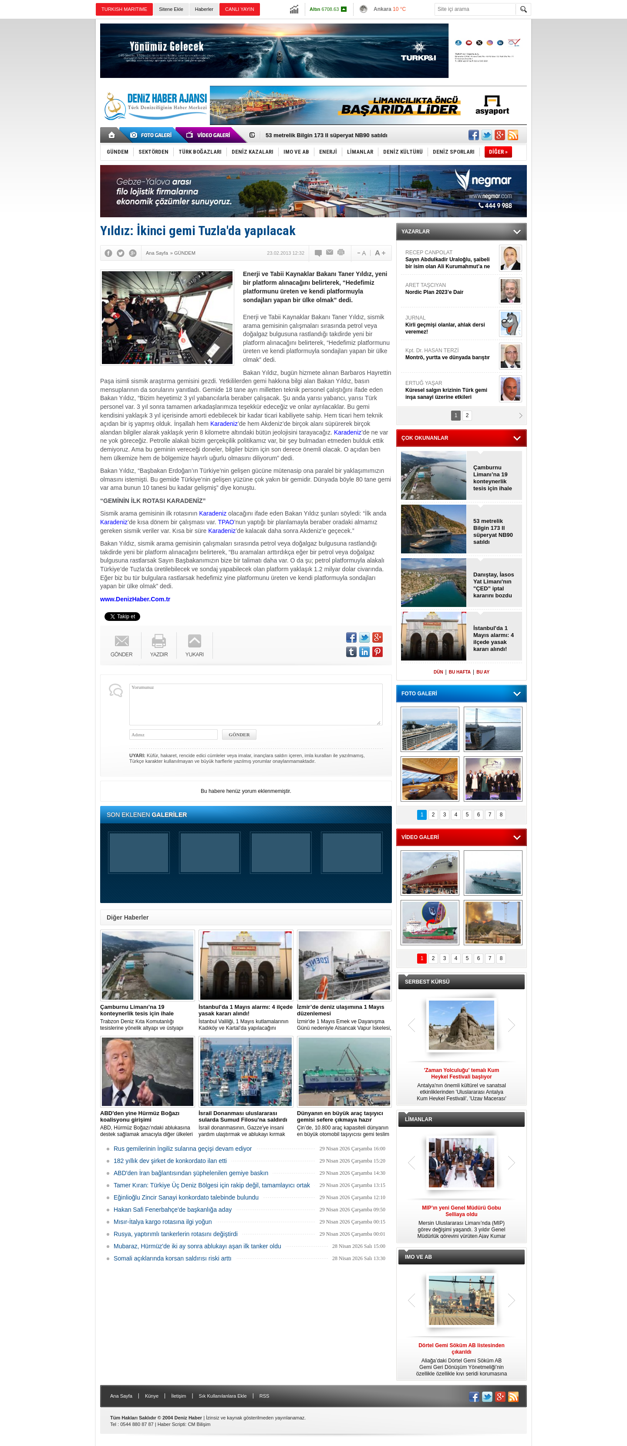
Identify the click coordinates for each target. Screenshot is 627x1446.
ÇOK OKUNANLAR (424, 438)
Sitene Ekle (171, 9)
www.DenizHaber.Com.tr (135, 599)
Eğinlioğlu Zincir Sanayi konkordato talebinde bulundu (186, 1197)
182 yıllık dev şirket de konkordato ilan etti (170, 1160)
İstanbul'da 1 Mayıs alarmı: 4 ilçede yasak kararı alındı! (493, 638)
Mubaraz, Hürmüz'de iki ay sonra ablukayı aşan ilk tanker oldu (197, 1246)
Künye (151, 1396)
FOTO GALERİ (419, 694)
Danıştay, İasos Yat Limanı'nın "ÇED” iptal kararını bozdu (493, 585)
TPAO (226, 522)
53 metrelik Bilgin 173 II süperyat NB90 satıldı (327, 135)
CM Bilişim (199, 1424)
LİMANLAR (418, 1119)
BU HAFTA (460, 672)
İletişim (178, 1396)
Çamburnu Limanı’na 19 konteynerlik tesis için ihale (492, 478)
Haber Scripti (171, 1424)
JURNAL (451, 325)
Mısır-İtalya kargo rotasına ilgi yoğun (163, 1221)
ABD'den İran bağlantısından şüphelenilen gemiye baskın (191, 1173)
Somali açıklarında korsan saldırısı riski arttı (173, 1258)
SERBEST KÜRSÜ (427, 982)
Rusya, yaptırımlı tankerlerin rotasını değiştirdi (176, 1233)
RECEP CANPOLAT (451, 259)
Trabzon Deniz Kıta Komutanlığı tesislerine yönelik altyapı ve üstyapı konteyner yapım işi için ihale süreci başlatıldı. (147, 1017)
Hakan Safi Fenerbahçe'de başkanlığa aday (173, 1209)
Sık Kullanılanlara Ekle (223, 1396)
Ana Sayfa (121, 1396)
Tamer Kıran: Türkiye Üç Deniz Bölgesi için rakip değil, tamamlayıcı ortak (212, 1185)
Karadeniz (224, 423)
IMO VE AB (418, 1257)
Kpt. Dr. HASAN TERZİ (451, 354)
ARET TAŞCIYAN (451, 289)
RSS (265, 1396)
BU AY (482, 672)
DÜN (438, 672)
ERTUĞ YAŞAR (451, 390)
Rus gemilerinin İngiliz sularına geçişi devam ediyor (183, 1148)
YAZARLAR (415, 232)
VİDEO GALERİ (420, 837)
